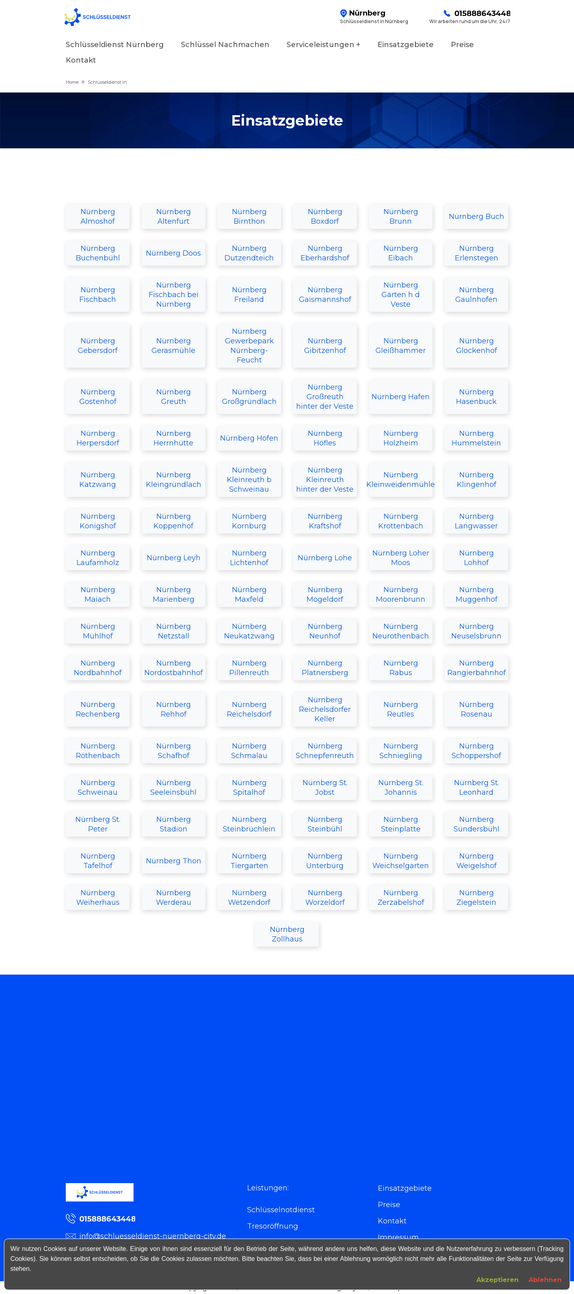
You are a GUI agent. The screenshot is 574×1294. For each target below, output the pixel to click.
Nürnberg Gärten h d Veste (400, 295)
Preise (462, 44)
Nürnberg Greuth (173, 397)
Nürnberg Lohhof (476, 558)
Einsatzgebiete (405, 44)
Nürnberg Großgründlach (249, 397)
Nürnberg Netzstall (173, 631)
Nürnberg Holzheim (400, 438)
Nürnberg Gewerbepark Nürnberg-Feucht (249, 345)
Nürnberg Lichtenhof (249, 558)
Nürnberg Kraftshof (325, 521)
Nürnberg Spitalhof (249, 787)
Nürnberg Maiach (98, 594)
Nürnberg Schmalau (249, 751)
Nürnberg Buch (476, 216)
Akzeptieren (497, 1280)
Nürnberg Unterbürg (325, 861)
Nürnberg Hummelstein (476, 438)
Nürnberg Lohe (325, 557)
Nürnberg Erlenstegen (476, 253)
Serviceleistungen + (323, 44)
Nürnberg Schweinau (98, 787)
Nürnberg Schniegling (400, 751)
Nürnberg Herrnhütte (173, 438)
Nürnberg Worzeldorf (325, 897)
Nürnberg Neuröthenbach (400, 631)
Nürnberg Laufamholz (98, 558)
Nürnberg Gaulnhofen (476, 295)
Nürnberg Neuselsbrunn (476, 631)
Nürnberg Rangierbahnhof (476, 668)
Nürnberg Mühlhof (98, 631)
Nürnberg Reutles (400, 709)
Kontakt (81, 60)
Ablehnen (545, 1280)
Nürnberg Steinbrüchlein (249, 824)
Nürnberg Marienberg (174, 594)
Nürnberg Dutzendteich (249, 253)
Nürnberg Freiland (249, 295)
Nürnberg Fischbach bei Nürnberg (174, 295)
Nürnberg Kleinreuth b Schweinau (249, 480)
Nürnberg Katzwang (97, 480)
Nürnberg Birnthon (249, 216)
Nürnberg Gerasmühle (173, 346)
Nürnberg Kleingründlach (173, 480)
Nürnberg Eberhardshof (325, 253)
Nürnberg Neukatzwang (249, 631)
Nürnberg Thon (173, 861)
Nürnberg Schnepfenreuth (325, 751)
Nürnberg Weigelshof (476, 861)
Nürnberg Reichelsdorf (249, 709)
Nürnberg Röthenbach (98, 751)
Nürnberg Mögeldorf (325, 594)
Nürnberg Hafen (401, 396)
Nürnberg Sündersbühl (476, 824)
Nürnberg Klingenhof (476, 480)
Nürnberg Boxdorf (325, 216)
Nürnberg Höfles (325, 438)
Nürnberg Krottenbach (400, 521)
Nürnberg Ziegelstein (476, 897)
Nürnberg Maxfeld (249, 594)
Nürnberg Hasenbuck (476, 397)
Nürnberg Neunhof (325, 631)
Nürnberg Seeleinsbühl (173, 787)
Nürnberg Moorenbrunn (400, 594)
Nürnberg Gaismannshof (325, 295)
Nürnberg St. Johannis (400, 787)
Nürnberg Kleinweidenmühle (400, 480)
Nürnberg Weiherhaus (98, 897)
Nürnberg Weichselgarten (400, 861)
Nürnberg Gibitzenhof (325, 346)
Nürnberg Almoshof (98, 216)
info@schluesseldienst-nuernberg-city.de (146, 1236)
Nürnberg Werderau (173, 897)
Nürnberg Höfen (249, 438)
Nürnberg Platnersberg (325, 668)
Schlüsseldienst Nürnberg (115, 44)
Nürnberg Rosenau (476, 709)
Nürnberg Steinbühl (325, 824)
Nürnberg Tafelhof (98, 861)
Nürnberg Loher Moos (400, 558)
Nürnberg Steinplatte (401, 824)
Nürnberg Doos (173, 253)
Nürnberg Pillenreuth (249, 668)
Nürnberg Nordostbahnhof (173, 668)
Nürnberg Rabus (400, 668)
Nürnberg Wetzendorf (249, 897)
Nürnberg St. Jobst (325, 787)
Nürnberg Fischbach (97, 295)
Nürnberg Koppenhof (173, 521)
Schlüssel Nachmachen (225, 44)
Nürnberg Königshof (98, 521)
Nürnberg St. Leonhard (476, 787)
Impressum (398, 1237)
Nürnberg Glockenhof (476, 346)
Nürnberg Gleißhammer (400, 346)
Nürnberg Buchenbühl (98, 253)
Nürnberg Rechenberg (98, 709)
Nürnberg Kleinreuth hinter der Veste (325, 480)
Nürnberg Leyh (174, 557)
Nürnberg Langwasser (476, 521)
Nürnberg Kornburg (249, 521)
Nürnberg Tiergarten (249, 861)
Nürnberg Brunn (400, 216)
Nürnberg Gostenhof (97, 397)
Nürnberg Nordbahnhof (98, 668)
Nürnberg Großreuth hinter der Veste (325, 397)
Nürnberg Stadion (173, 824)
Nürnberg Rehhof (173, 709)
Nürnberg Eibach (400, 253)
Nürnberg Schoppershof (476, 751)
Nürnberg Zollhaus (287, 934)
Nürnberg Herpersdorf (98, 438)
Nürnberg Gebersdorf (98, 346)
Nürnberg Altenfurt (173, 216)
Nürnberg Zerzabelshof (400, 897)
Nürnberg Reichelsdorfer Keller (325, 709)
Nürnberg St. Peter (97, 824)
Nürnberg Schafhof (173, 751)
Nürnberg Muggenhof (476, 594)
